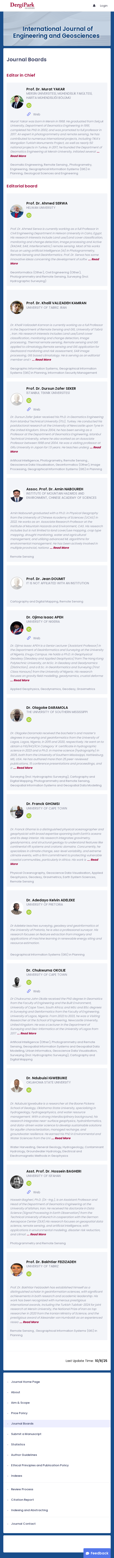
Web (36, 114)
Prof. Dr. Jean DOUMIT (45, 578)
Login (104, 6)
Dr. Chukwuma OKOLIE (46, 970)
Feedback (99, 1553)
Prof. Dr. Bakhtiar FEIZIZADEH (51, 1262)
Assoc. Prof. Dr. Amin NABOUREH (54, 489)
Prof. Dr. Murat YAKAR (45, 89)
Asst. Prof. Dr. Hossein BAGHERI (53, 1171)
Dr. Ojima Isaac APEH (44, 617)
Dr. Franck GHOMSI (43, 803)
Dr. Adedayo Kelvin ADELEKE (50, 900)
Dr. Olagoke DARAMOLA (47, 707)
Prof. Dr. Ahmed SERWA (47, 203)
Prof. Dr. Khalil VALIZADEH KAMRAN (56, 303)
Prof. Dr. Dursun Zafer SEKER (51, 388)
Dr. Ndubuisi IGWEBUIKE (46, 1078)
